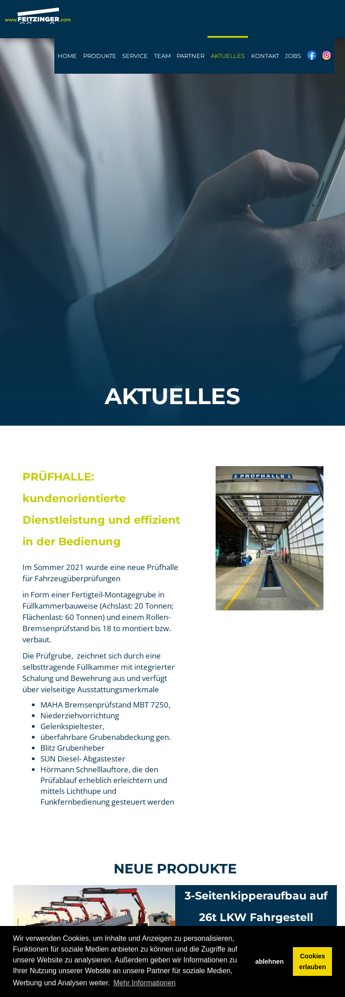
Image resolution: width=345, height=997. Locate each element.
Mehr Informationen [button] (144, 983)
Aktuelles (228, 55)
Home (67, 55)
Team (162, 55)
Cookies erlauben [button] (312, 961)
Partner (190, 55)
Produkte (99, 55)
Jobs (293, 55)
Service (135, 55)
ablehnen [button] (269, 961)
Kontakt (265, 55)
